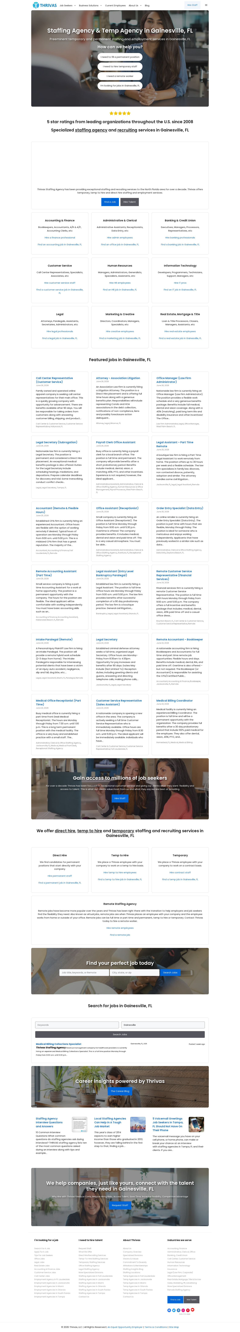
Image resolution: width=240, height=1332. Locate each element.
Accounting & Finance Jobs (47, 1269)
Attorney (100, 423)
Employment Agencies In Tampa (49, 1296)
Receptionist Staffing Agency (49, 748)
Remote (195, 484)
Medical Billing (186, 742)
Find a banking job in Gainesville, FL (180, 244)
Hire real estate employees (180, 331)
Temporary (180, 855)
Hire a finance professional (60, 237)
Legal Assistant (184, 484)
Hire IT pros (180, 282)
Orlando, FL (133, 613)
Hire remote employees (120, 928)
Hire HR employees (120, 282)
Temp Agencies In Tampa (135, 1293)
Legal (60, 314)
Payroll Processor (117, 489)
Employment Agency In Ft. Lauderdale (51, 1279)
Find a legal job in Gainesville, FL (59, 338)
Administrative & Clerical (120, 220)
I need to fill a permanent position (120, 57)
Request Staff (120, 1205)
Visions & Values (131, 1258)
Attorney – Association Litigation (118, 378)
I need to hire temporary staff (120, 66)
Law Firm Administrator (167, 423)
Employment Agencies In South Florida (52, 1293)
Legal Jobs (39, 1262)
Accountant (41, 550)
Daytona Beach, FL (175, 552)
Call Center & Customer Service (50, 423)
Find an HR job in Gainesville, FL (120, 289)
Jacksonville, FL (163, 484)
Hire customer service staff (59, 282)
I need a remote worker (120, 76)
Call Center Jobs (42, 1276)
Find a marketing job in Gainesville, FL (120, 338)
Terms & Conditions (155, 1327)
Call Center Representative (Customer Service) (54, 380)
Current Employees (115, 5)
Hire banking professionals (180, 237)
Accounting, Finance (177, 1248)
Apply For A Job (41, 1251)
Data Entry (161, 552)
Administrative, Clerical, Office (181, 1251)
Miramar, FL (115, 423)
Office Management (176, 1276)
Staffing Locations (131, 1272)
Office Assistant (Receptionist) (117, 508)
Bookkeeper (195, 681)
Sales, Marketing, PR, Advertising (182, 1283)
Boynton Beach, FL (164, 621)
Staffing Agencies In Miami (91, 1283)
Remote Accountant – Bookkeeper (179, 639)
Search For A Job (42, 1248)
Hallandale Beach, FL (45, 620)
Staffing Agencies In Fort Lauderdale (95, 1276)
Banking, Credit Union (177, 1255)
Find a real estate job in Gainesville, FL (180, 338)
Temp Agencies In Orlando (135, 1286)
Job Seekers (69, 5)
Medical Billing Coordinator (174, 700)
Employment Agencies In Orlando (50, 1289)
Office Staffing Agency (89, 1265)
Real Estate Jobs (42, 1265)
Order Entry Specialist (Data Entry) (179, 508)
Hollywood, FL (57, 426)
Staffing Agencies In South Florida (94, 1289)
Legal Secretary (49, 487)
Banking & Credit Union (180, 220)
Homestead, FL (163, 742)
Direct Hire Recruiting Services (92, 1255)
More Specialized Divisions (91, 1272)
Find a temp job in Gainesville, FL (180, 879)
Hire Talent (130, 201)
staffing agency (91, 130)
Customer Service (60, 266)
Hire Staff (192, 5)
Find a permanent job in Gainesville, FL (60, 882)
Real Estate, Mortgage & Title (180, 314)
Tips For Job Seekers (43, 1255)
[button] (206, 5)
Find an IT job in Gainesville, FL (180, 289)
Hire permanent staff (60, 875)
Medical (54, 745)
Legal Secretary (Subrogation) (56, 442)
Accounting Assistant (68, 617)
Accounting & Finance (60, 220)
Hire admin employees (120, 237)
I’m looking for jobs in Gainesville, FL (120, 85)
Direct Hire (60, 855)
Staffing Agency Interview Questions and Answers (49, 1122)
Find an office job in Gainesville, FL (120, 244)
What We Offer (85, 1251)
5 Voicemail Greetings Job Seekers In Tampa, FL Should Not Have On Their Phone (168, 1124)
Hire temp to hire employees (120, 872)
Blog (147, 5)
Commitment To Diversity (135, 1262)
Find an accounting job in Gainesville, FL (60, 244)
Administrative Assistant (107, 484)
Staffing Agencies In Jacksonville (94, 1279)
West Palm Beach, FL (165, 426)
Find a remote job (120, 934)
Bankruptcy (101, 613)
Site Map (174, 1327)
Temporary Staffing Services (92, 1262)
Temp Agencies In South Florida (138, 1289)
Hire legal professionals (60, 331)
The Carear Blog (120, 1091)
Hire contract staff (180, 872)
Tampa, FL (61, 487)
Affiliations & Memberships (135, 1265)
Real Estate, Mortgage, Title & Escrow (184, 1279)
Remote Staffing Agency (120, 904)
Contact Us (84, 1296)
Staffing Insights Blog (133, 1269)
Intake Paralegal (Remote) (54, 639)
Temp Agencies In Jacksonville (137, 1279)
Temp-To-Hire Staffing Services (93, 1258)
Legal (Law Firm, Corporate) (180, 1272)
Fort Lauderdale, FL (119, 749)
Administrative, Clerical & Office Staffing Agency (178, 550)
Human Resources (120, 266)
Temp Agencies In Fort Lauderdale (139, 1276)
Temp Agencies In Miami (134, 1283)
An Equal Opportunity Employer (125, 1327)
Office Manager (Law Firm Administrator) (173, 380)
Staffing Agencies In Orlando (92, 1286)
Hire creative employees (120, 331)
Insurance (172, 1269)
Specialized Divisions (133, 1255)
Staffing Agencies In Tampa (92, 1293)
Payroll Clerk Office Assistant (115, 442)
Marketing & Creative (120, 314)
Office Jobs (39, 1258)
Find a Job (110, 201)
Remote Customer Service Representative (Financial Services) (174, 575)
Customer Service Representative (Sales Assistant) (119, 702)
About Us (136, 5)
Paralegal (70, 678)
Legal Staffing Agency (89, 1269)
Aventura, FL (123, 552)
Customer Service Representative (171, 623)
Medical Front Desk (67, 745)
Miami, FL (61, 678)
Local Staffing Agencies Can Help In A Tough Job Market (110, 1122)
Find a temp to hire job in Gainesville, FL (120, 879)
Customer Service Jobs (45, 1272)
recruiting (127, 130)
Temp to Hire (120, 855)
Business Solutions (91, 5)
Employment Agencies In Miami (49, 1286)
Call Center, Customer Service (181, 1258)
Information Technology (180, 266)
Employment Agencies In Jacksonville (51, 1283)
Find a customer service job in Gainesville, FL (59, 291)
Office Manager (191, 423)
